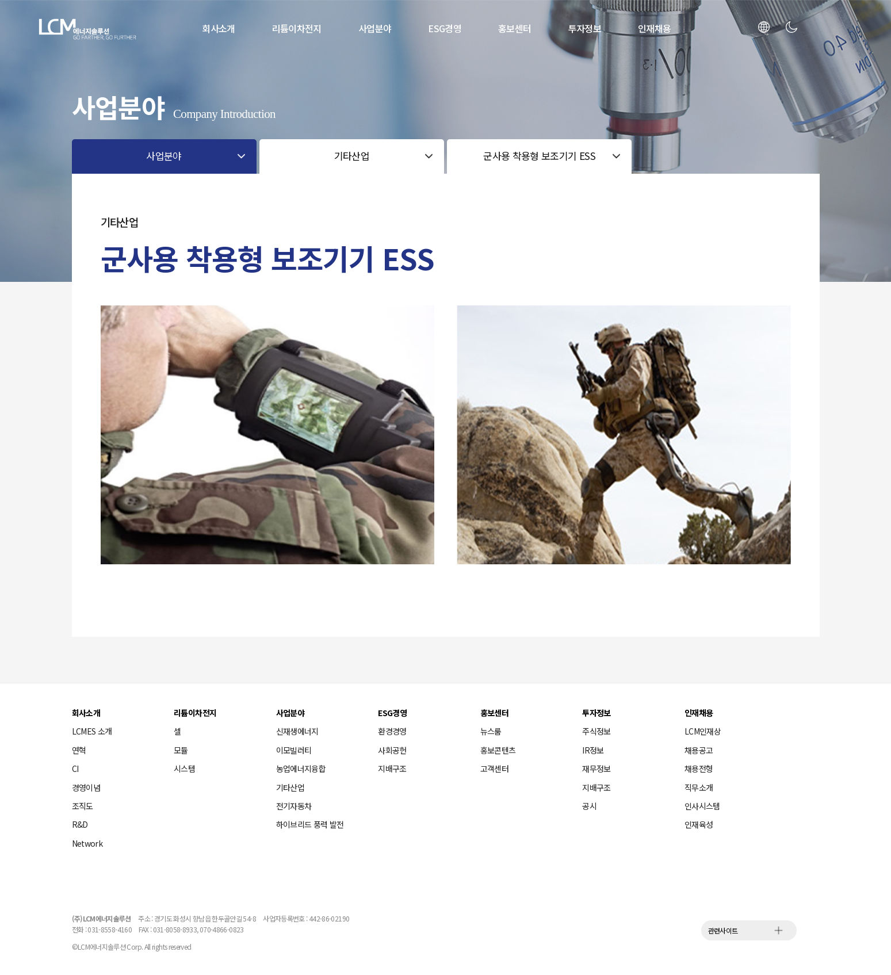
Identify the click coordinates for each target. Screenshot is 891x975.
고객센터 (494, 768)
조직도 (82, 806)
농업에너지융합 (301, 768)
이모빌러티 (294, 750)
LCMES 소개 (92, 731)
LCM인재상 (702, 731)
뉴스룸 (491, 731)
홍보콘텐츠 (498, 750)
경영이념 (86, 787)
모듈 (181, 750)
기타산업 (290, 787)
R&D (80, 824)
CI (75, 768)
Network (87, 843)
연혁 (79, 750)
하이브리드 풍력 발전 (310, 824)
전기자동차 (294, 806)
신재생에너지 (297, 731)
